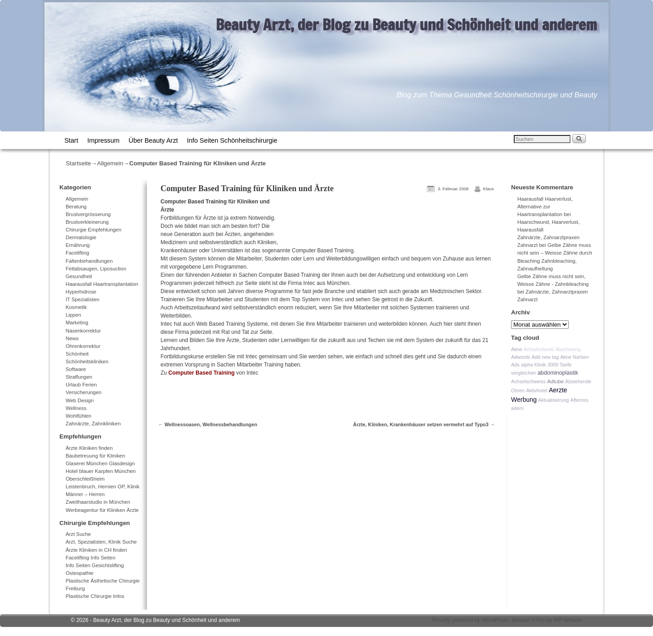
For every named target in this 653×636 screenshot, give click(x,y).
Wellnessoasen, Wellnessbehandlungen (207, 424)
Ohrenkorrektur (83, 346)
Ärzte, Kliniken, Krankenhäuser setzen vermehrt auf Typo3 (424, 424)
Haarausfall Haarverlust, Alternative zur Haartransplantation (545, 206)
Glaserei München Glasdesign (100, 463)
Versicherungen (84, 392)
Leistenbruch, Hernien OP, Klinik (103, 486)
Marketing (77, 322)
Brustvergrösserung (88, 214)
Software (76, 369)
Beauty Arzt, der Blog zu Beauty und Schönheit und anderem (406, 24)
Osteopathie (79, 573)
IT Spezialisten (83, 299)
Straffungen (79, 377)
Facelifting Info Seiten (91, 557)
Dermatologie (81, 237)
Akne (516, 349)
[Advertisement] (391, 222)
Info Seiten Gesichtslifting (95, 565)
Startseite (78, 163)
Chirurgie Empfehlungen (94, 229)
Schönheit (77, 354)
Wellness (76, 408)
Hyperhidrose (81, 291)
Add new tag (545, 357)
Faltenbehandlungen (89, 261)
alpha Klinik (533, 364)
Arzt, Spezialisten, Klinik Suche (101, 541)
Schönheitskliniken (87, 361)
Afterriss (579, 400)
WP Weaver (568, 620)
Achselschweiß (539, 349)
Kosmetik (76, 307)
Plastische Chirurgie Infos (95, 596)
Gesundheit (79, 276)
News (72, 338)
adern (517, 408)
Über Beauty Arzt (153, 140)
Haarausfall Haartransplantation (102, 284)
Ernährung (78, 245)
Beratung (76, 206)
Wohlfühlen (79, 416)
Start (71, 140)
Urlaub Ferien (81, 384)
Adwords (520, 357)
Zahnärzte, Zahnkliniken (93, 423)
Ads (515, 364)
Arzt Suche (78, 534)
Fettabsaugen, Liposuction (96, 268)
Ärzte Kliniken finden (89, 448)
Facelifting (77, 252)
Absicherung (568, 349)
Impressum (103, 140)
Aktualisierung (553, 400)
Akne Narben (574, 357)
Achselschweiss (528, 381)
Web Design (80, 400)
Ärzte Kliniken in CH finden (96, 550)
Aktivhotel (536, 390)
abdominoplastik (557, 373)
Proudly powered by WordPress (470, 620)
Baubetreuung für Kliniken (95, 455)
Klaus (488, 188)
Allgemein (110, 163)
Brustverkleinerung (87, 222)
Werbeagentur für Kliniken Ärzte (102, 510)
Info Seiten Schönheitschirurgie (232, 140)
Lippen (73, 315)
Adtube (555, 381)
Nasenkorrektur (83, 330)
